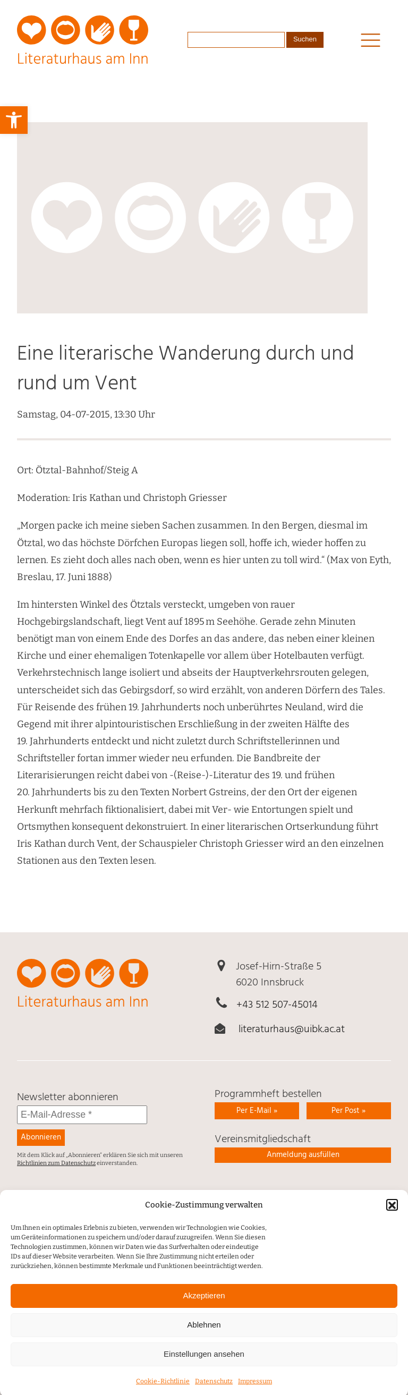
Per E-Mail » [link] (256, 1110)
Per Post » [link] (349, 1110)
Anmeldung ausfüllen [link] (303, 1155)
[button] (392, 1217)
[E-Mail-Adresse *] (82, 1114)
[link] (14, 120)
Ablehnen (203, 1337)
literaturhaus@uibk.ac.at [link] (292, 1029)
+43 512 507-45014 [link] (277, 1005)
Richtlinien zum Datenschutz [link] (56, 1163)
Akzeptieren (204, 1308)
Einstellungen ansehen (204, 1366)
